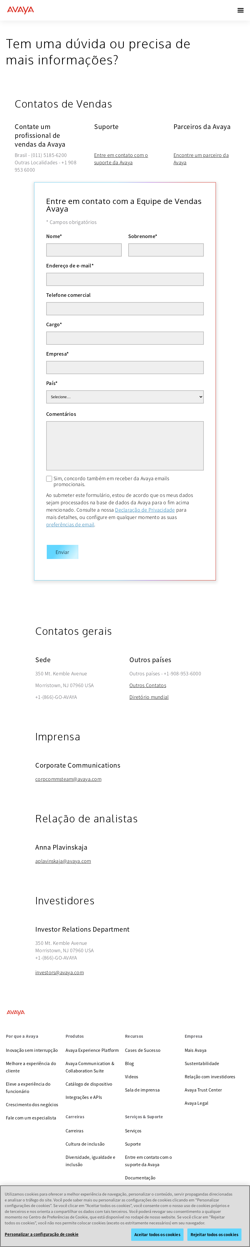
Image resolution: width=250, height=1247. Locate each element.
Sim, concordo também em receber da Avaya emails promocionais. (111, 481)
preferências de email (70, 524)
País (52, 383)
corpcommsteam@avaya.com (68, 772)
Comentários (61, 414)
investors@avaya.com (59, 966)
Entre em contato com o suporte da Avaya (121, 158)
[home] (20, 10)
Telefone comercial (68, 295)
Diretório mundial (149, 690)
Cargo (54, 324)
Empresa (57, 353)
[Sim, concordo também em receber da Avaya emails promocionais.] (49, 479)
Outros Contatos (147, 679)
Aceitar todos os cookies (157, 1234)
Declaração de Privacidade (145, 509)
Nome (54, 236)
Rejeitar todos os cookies (214, 1234)
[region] (125, 1216)
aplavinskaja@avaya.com (63, 854)
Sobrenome (143, 236)
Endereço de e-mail (70, 265)
